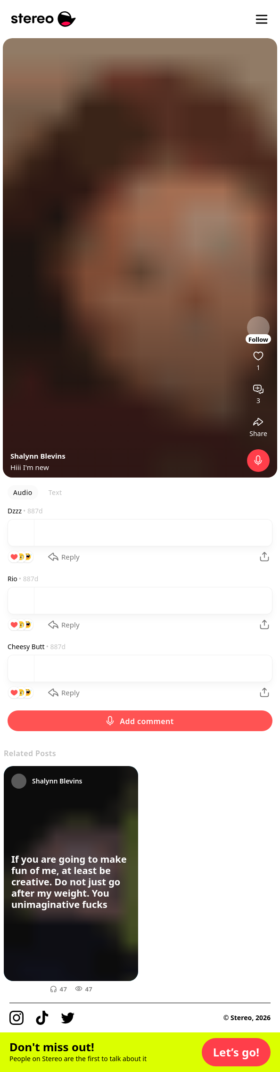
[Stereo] (43, 19)
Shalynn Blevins (38, 456)
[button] (236, 1052)
